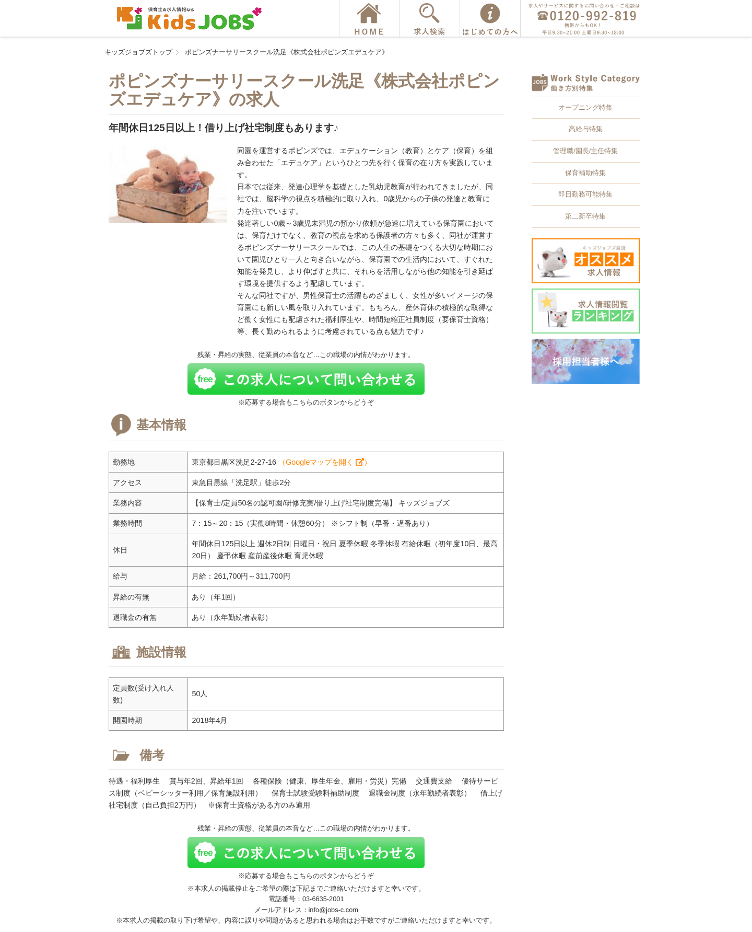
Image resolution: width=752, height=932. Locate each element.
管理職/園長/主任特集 (585, 151)
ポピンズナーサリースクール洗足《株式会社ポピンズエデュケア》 (287, 52)
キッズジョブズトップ (138, 52)
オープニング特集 (585, 107)
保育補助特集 (585, 173)
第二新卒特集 (585, 216)
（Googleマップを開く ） (324, 462)
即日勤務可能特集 (585, 194)
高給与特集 (586, 129)
